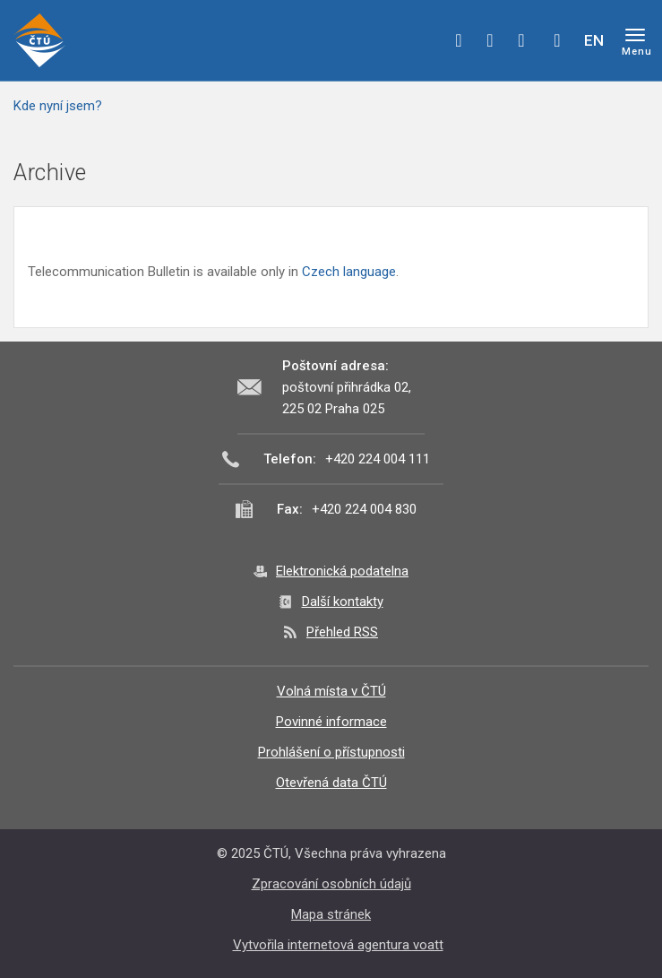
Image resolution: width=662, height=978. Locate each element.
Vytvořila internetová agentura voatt (338, 945)
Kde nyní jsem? (57, 106)
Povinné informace (331, 722)
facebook (459, 40)
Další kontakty (342, 601)
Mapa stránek (331, 914)
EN (594, 40)
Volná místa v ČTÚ (331, 691)
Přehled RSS (342, 632)
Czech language (349, 272)
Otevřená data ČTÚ (331, 783)
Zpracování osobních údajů (331, 884)
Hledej (557, 40)
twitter (490, 40)
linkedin (521, 40)
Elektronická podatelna (342, 571)
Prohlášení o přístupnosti (331, 752)
